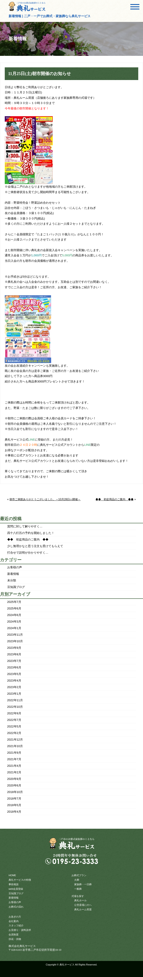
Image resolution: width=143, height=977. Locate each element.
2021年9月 (14, 752)
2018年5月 (14, 805)
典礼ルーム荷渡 (83, 909)
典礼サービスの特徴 (20, 879)
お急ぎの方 (15, 916)
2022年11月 (15, 700)
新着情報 (13, 574)
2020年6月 (14, 785)
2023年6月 (14, 667)
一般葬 (78, 888)
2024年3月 (14, 621)
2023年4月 (14, 680)
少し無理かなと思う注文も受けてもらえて (35, 546)
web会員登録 (16, 888)
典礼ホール (80, 900)
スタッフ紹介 (16, 925)
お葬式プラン (79, 875)
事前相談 (14, 884)
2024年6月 (14, 615)
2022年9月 (14, 713)
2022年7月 (14, 720)
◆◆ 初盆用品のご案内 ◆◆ (114, 499)
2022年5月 (14, 726)
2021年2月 (14, 772)
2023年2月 (14, 687)
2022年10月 (15, 706)
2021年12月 (15, 739)
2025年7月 (14, 602)
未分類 (11, 580)
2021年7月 (14, 759)
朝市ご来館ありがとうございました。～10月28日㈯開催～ (45, 499)
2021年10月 (15, 746)
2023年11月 (15, 634)
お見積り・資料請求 (20, 930)
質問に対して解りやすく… (25, 526)
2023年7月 (14, 661)
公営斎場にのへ (83, 905)
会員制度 (14, 934)
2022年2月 (14, 733)
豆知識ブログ (16, 587)
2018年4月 (14, 811)
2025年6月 (14, 608)
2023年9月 (14, 647)
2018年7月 (14, 798)
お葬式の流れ (16, 906)
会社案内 (14, 921)
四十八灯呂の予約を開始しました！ (30, 533)
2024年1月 (14, 628)
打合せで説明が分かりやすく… (27, 552)
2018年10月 (15, 792)
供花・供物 (15, 939)
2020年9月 (14, 779)
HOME (12, 875)
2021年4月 (14, 765)
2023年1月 (14, 693)
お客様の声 (14, 567)
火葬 (76, 879)
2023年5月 (14, 674)
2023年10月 (15, 641)
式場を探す (78, 896)
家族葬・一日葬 (83, 884)
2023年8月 (14, 654)
